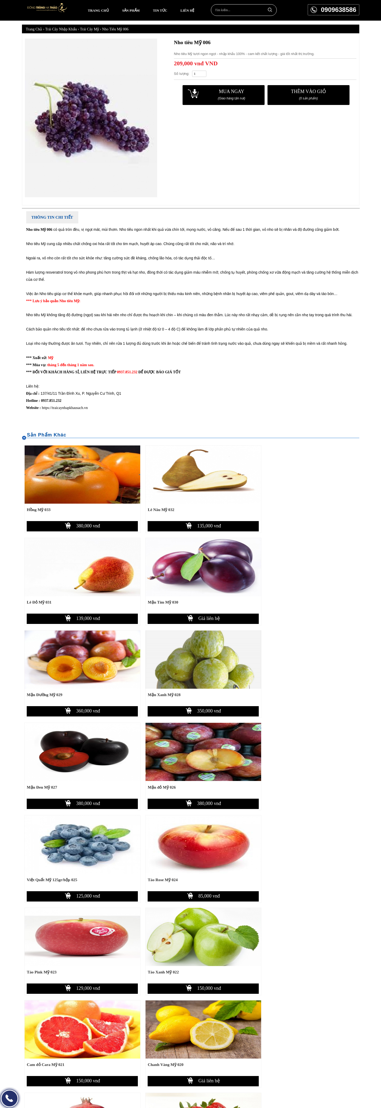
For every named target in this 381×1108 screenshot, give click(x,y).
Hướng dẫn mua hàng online (237, 1031)
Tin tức (160, 10)
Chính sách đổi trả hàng (234, 1068)
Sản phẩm (131, 10)
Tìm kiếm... (270, 9)
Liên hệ (187, 10)
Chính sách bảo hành (231, 1059)
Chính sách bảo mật (231, 1049)
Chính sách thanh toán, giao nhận (241, 1040)
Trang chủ (98, 10)
